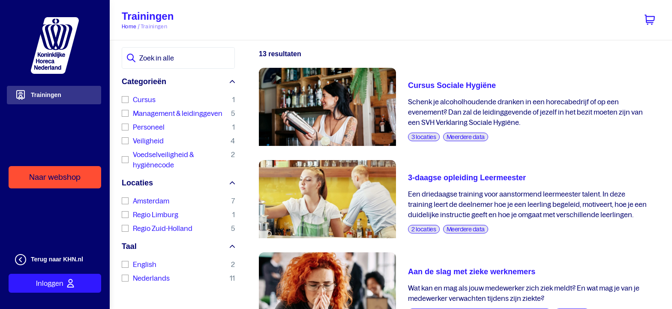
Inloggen (55, 283)
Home (129, 26)
